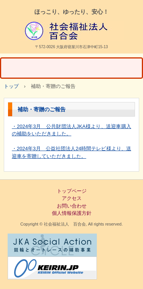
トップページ (72, 191)
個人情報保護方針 (72, 213)
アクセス (72, 198)
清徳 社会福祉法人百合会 (72, 31)
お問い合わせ (72, 206)
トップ (11, 86)
